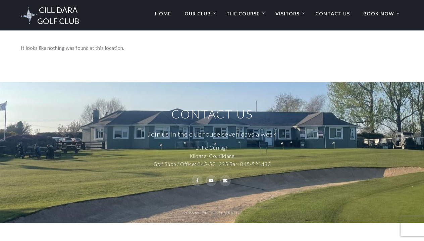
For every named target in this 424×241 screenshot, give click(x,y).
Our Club (197, 13)
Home (163, 13)
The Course (243, 13)
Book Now (378, 13)
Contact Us (332, 13)
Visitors (287, 13)
